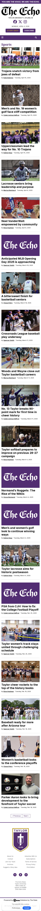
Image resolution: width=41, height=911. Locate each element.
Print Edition (31, 867)
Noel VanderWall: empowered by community (19, 222)
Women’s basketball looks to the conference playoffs (19, 761)
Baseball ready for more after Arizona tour (17, 724)
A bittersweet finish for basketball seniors (17, 298)
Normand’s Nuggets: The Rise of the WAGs (18, 492)
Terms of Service (31, 862)
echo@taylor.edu (20, 879)
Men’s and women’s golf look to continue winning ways (18, 531)
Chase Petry (7, 303)
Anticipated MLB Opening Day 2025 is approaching (18, 260)
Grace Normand (9, 497)
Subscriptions (30, 859)
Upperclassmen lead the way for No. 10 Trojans (17, 147)
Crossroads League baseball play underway (20, 335)
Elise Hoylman (8, 228)
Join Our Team (10, 862)
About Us (10, 856)
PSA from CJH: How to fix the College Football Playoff (19, 608)
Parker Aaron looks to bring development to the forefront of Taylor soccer (19, 801)
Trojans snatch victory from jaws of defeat (20, 72)
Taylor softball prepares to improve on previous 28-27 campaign (19, 453)
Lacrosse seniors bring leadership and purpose (17, 185)
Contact (10, 859)
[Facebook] (15, 21)
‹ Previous (16, 816)
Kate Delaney (8, 78)
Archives (10, 864)
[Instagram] (25, 21)
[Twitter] (20, 21)
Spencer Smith (8, 265)
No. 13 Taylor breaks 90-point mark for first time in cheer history (19, 412)
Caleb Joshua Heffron (11, 115)
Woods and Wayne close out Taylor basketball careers (20, 373)
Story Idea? (13, 30)
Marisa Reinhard (9, 190)
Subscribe (29, 30)
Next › (26, 816)
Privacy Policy (30, 864)
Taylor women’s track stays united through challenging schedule (19, 647)
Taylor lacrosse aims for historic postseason (17, 570)
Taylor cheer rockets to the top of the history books (19, 686)
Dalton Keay (7, 153)
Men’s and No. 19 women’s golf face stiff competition (19, 110)
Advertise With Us (31, 856)
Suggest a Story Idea (10, 867)
